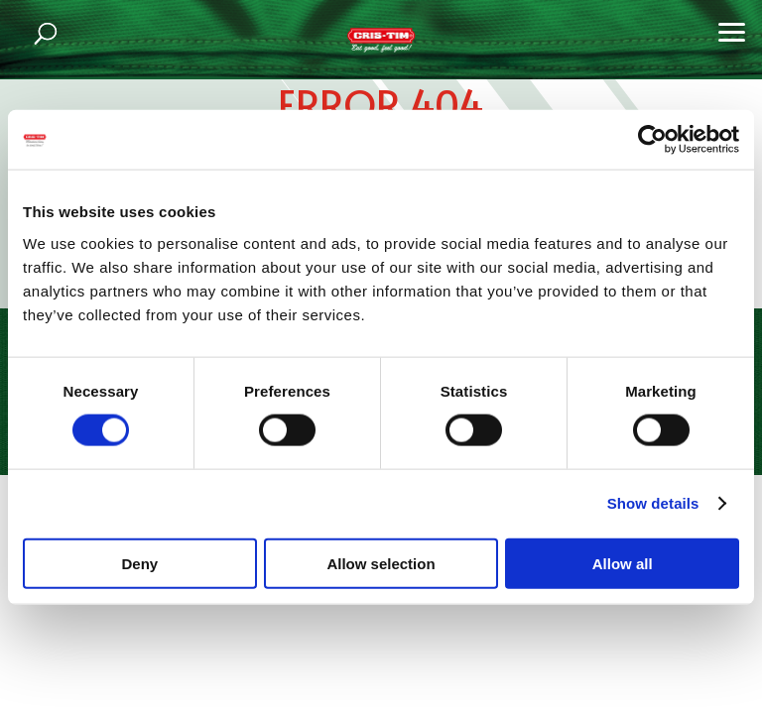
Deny (139, 562)
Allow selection (380, 562)
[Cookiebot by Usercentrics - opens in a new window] (652, 140)
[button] (732, 30)
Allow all (622, 562)
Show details (653, 503)
